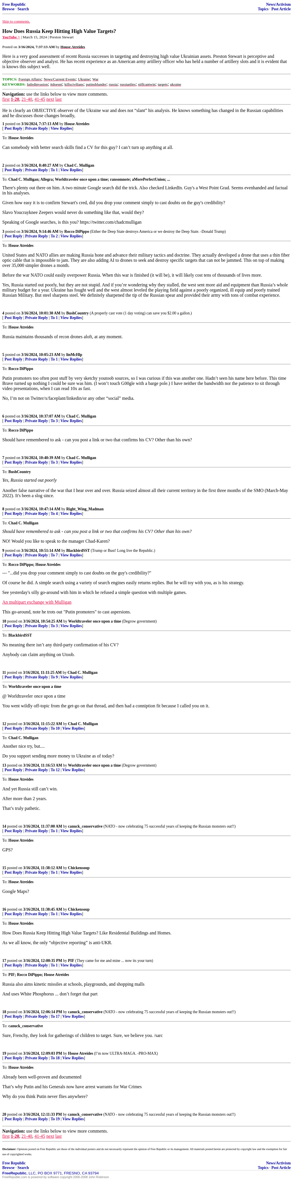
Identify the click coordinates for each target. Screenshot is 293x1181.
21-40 (26, 99)
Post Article (281, 9)
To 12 (55, 770)
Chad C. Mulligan (79, 165)
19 (4, 1053)
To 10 (55, 728)
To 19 (55, 1119)
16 (4, 909)
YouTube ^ (11, 37)
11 (4, 672)
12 (4, 724)
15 (4, 868)
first (6, 99)
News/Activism (278, 4)
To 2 (54, 236)
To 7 (54, 555)
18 (4, 1012)
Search (23, 9)
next (50, 99)
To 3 (54, 421)
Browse (8, 9)
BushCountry (77, 313)
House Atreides (77, 124)
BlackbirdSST (78, 550)
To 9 (54, 677)
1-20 (15, 99)
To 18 (55, 1058)
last (58, 99)
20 (4, 1114)
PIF (71, 960)
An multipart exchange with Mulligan (37, 602)
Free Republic (14, 4)
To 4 (54, 513)
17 (4, 960)
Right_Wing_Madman (85, 509)
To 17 (55, 1016)
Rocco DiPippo (76, 231)
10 (4, 621)
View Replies (61, 128)
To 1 (54, 170)
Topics (263, 9)
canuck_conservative (85, 826)
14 (4, 826)
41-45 (39, 99)
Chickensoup (79, 868)
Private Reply (36, 128)
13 (4, 765)
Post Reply (13, 128)
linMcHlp (74, 355)
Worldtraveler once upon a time (94, 621)
